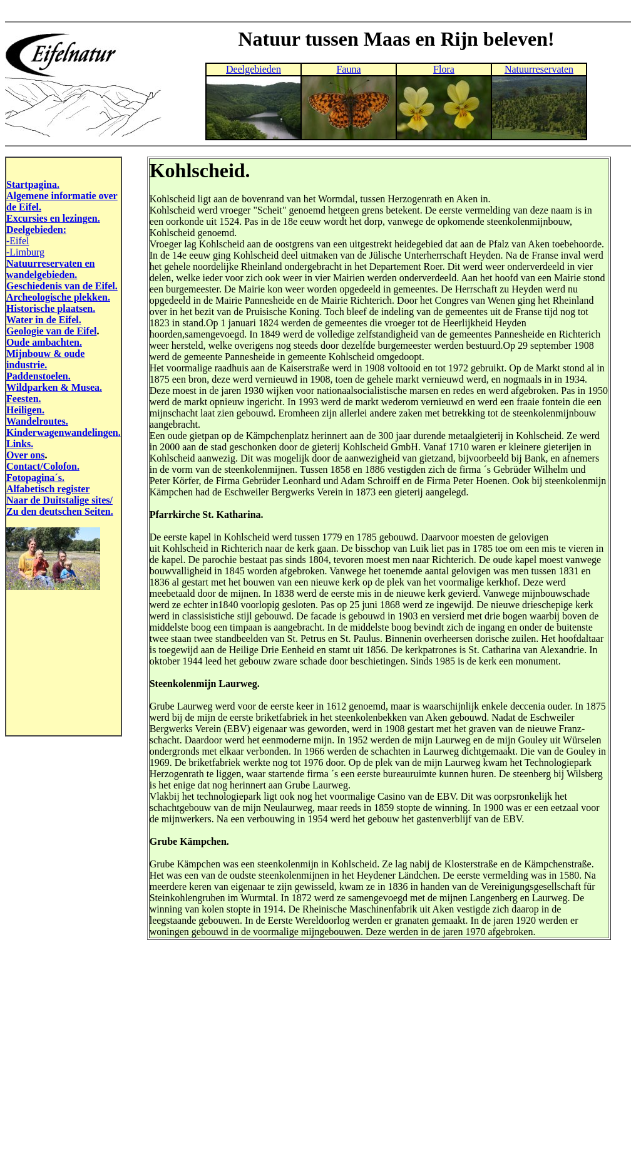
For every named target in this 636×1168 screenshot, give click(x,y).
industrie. (26, 364)
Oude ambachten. (44, 342)
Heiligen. (25, 410)
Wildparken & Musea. (54, 387)
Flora (443, 69)
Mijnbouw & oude (45, 353)
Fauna (348, 69)
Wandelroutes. (37, 421)
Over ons (25, 455)
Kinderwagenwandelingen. (63, 432)
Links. (19, 443)
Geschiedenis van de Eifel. (62, 286)
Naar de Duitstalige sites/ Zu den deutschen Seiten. (59, 506)
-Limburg (25, 252)
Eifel (19, 240)
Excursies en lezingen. (53, 218)
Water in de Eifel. (43, 319)
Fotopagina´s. (35, 477)
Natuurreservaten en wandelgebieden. (50, 269)
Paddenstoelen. (38, 376)
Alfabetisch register (48, 488)
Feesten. (23, 398)
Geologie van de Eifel (51, 331)
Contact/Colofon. (43, 466)
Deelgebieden (253, 69)
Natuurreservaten (539, 69)
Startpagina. (32, 184)
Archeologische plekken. (58, 297)
